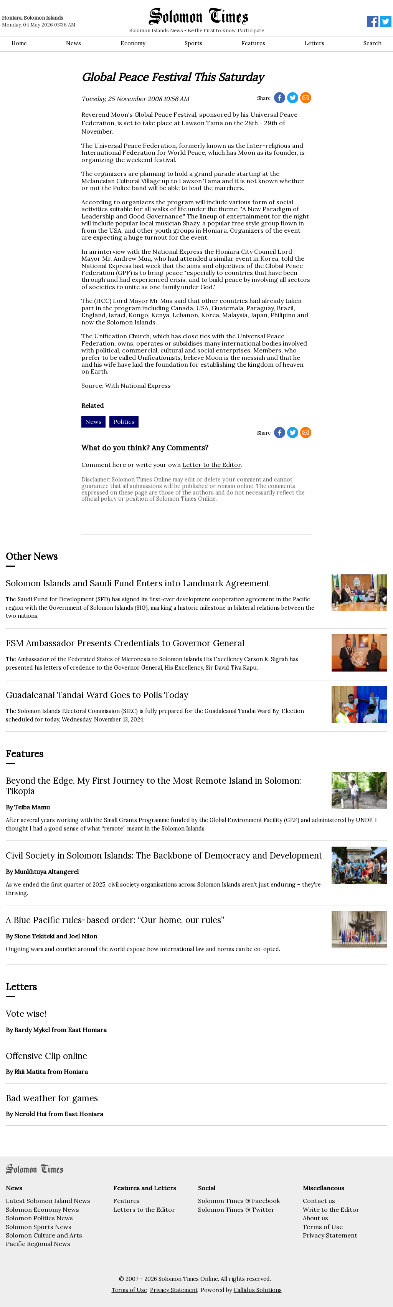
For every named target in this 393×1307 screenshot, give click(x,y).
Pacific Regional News (38, 1243)
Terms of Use (323, 1227)
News (73, 43)
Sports (193, 43)
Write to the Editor (331, 1209)
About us (315, 1218)
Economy (133, 43)
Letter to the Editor (211, 464)
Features (253, 43)
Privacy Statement (330, 1235)
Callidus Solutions (258, 1290)
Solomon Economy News (42, 1209)
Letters (314, 43)
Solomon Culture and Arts (44, 1235)
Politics (124, 421)
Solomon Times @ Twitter (236, 1209)
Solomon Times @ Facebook (239, 1200)
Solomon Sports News (38, 1227)
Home (19, 43)
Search (372, 43)
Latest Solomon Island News (48, 1200)
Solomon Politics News (39, 1218)
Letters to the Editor (144, 1209)
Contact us (319, 1200)
